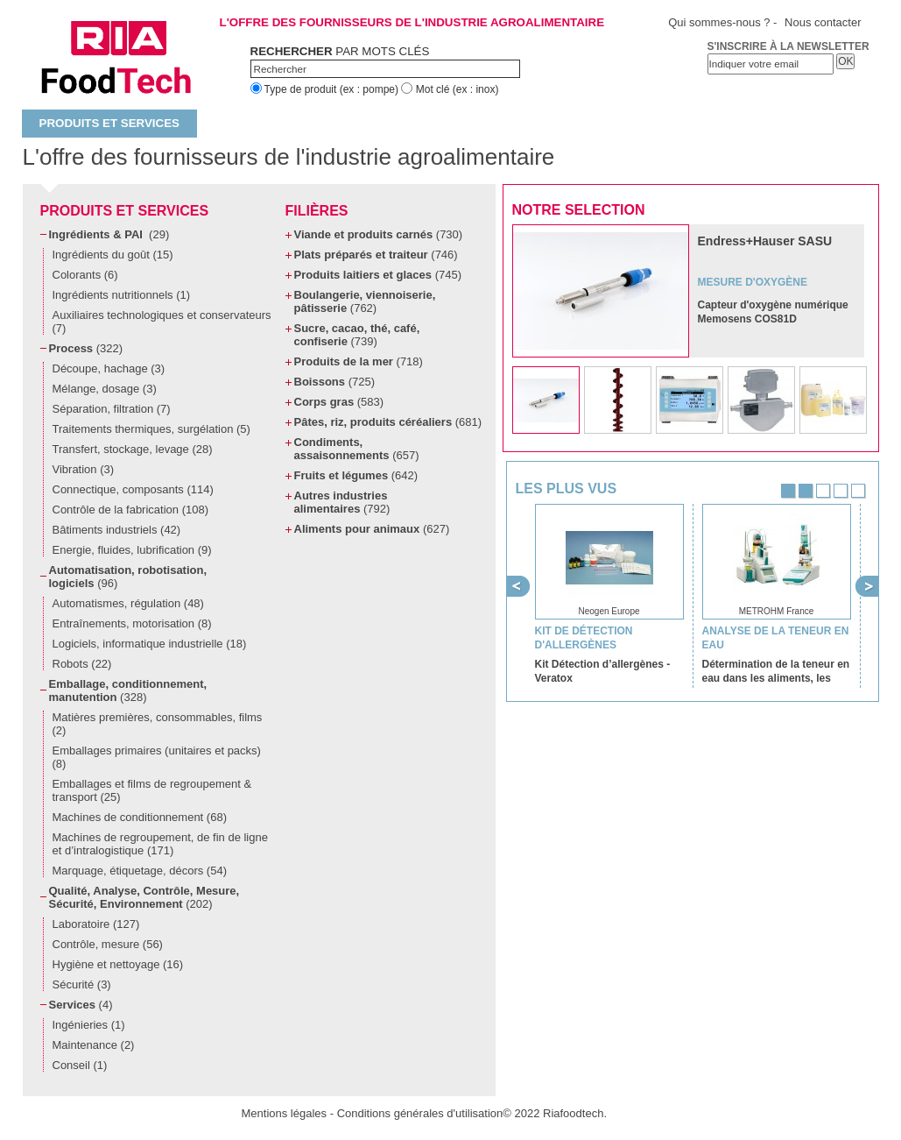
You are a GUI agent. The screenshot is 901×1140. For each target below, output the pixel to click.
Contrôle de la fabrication (131, 509)
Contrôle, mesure (108, 944)
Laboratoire (96, 924)
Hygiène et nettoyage (118, 964)
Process (86, 348)
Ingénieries (89, 1024)
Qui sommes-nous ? (719, 22)
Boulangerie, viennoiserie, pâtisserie (365, 301)
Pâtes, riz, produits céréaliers (388, 421)
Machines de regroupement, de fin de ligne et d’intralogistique (160, 844)
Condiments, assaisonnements (356, 448)
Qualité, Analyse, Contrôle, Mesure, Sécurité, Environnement (144, 897)
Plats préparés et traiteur (376, 254)
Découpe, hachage (109, 368)
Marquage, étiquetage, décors (140, 870)
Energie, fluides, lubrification (132, 549)
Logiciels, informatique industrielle (150, 643)
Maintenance (94, 1044)
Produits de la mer (358, 361)
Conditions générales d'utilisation (420, 1113)
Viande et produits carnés (378, 234)
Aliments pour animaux (372, 528)
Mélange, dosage (105, 388)
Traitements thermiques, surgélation (151, 428)
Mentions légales (284, 1113)
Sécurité (82, 984)
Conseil (80, 1065)
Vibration (84, 469)
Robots (82, 663)
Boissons (334, 381)
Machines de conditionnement (140, 817)
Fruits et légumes (356, 475)
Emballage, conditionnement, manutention (128, 690)
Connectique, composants (133, 489)
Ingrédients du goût (113, 254)
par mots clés (340, 51)
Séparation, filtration (112, 408)
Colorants (85, 274)
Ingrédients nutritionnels (122, 294)
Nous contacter (823, 22)
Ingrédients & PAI (109, 234)
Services (81, 1004)
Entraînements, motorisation (132, 623)
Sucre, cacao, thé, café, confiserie (357, 335)
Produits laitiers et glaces (377, 274)
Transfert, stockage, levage (133, 449)
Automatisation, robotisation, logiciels (128, 576)
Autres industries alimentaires (342, 502)
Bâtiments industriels (117, 529)
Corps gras (339, 401)
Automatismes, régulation (128, 603)
